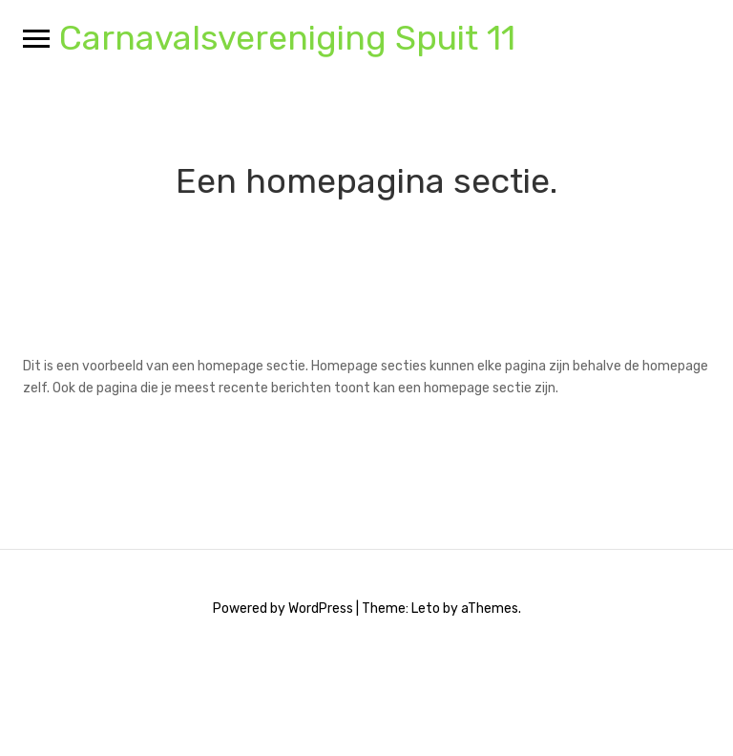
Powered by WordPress (283, 608)
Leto (425, 608)
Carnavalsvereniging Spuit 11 (287, 37)
